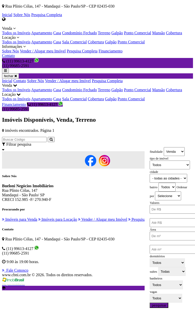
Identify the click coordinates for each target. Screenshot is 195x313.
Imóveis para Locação (57, 219)
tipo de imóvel (159, 158)
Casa (57, 33)
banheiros (156, 278)
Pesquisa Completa (46, 15)
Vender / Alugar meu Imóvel (43, 51)
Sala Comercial (74, 42)
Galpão (117, 33)
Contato (8, 55)
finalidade (156, 151)
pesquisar (159, 305)
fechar (10, 76)
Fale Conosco (15, 270)
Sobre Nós (21, 15)
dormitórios (157, 256)
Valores (154, 203)
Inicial (7, 15)
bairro (153, 187)
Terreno (104, 33)
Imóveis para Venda (19, 219)
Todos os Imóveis (16, 33)
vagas (153, 292)
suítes (153, 271)
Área (153, 229)
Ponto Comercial (137, 33)
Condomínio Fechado (79, 33)
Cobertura (174, 33)
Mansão (158, 33)
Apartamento (41, 33)
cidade (154, 172)
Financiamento (110, 51)
